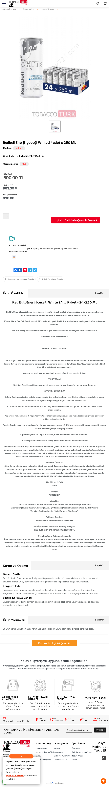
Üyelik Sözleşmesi (43, 760)
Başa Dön (99, 293)
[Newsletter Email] (79, 730)
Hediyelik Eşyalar (8, 9)
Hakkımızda (58, 752)
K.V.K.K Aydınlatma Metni (82, 752)
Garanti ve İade (60, 760)
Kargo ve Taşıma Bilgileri (46, 752)
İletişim (57, 748)
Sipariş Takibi (41, 748)
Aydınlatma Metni (15, 776)
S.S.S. (38, 756)
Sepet (74, 760)
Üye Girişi (76, 748)
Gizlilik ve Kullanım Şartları (65, 756)
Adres (6, 751)
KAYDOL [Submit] (100, 730)
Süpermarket (28, 9)
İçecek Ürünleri (47, 9)
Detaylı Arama (77, 756)
